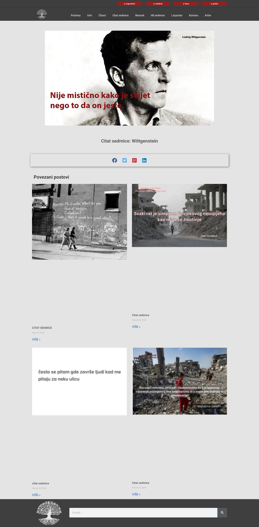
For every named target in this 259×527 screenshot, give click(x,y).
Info (89, 15)
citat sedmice (40, 483)
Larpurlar (177, 15)
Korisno (193, 15)
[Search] (222, 512)
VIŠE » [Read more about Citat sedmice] (136, 326)
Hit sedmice (158, 15)
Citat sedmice (120, 15)
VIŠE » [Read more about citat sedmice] (36, 495)
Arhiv (208, 15)
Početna (76, 15)
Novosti (139, 15)
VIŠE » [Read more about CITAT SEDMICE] (36, 339)
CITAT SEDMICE (42, 327)
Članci (102, 15)
